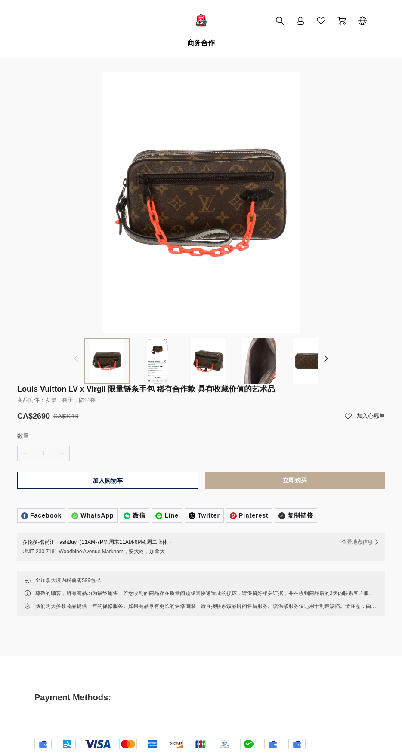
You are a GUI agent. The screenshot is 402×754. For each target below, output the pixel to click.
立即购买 (295, 451)
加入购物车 (108, 452)
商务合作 (201, 42)
